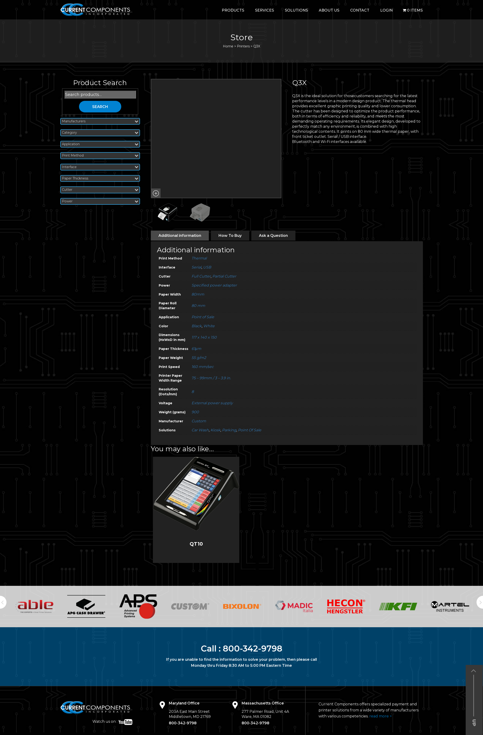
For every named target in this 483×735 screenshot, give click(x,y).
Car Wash (200, 430)
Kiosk (215, 430)
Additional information (179, 235)
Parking (229, 430)
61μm (196, 348)
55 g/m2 (198, 357)
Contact (359, 10)
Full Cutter (201, 276)
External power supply (212, 403)
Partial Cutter (224, 276)
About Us (329, 10)
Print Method (100, 155)
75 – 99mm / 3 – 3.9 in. (211, 378)
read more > (380, 716)
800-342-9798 (252, 648)
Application (100, 144)
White (209, 326)
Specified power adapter (214, 285)
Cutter (100, 189)
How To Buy (230, 235)
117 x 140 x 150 (204, 337)
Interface (100, 167)
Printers (243, 46)
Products (233, 10)
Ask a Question (273, 235)
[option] (34, 606)
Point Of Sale (249, 430)
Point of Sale (202, 317)
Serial (196, 267)
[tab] (180, 236)
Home (228, 46)
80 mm (198, 305)
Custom (198, 421)
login (386, 10)
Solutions (296, 10)
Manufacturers (100, 121)
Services (264, 10)
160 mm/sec (202, 366)
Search (100, 107)
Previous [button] (3, 602)
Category (100, 132)
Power (100, 201)
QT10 (196, 544)
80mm (197, 294)
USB (207, 267)
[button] (156, 193)
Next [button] (480, 602)
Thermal (199, 258)
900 (195, 412)
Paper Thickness (100, 178)
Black (196, 326)
